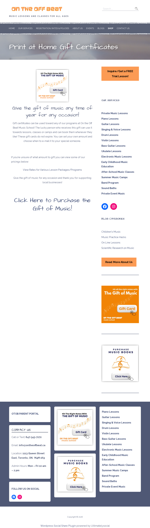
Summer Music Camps (114, 177)
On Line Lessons (110, 242)
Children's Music (111, 231)
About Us (78, 28)
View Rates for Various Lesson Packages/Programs (52, 169)
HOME (12, 28)
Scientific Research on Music (117, 248)
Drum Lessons (109, 134)
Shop (110, 28)
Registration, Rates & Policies (52, 28)
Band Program (110, 182)
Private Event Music (113, 193)
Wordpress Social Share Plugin (58, 525)
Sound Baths (108, 188)
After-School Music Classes (117, 171)
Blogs (100, 28)
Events (90, 28)
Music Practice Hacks (113, 237)
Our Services (25, 28)
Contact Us (123, 28)
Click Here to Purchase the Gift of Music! (52, 204)
